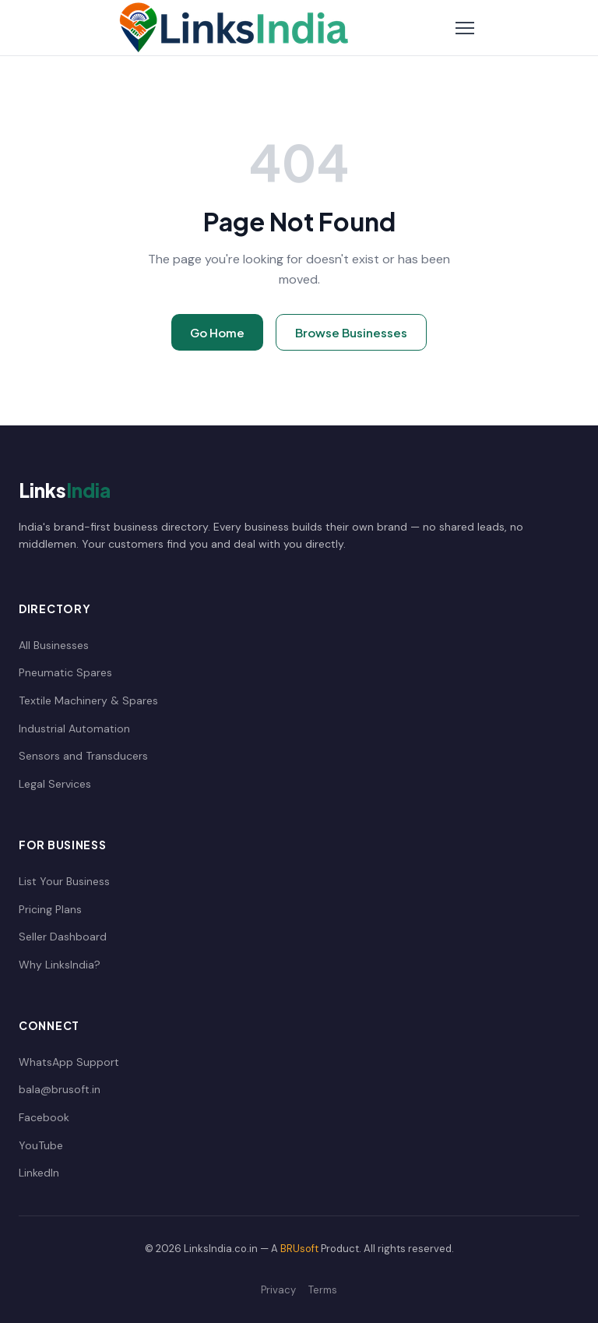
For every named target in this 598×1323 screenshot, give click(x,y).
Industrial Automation (74, 728)
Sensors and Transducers (83, 756)
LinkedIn (39, 1173)
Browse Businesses (351, 332)
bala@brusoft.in (59, 1089)
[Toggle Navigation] (464, 28)
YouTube (41, 1145)
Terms (322, 1290)
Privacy (278, 1290)
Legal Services (55, 784)
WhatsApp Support (69, 1062)
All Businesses (54, 645)
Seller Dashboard (63, 937)
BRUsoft (299, 1248)
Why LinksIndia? (59, 965)
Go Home (217, 332)
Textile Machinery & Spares (88, 700)
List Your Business (64, 881)
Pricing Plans (50, 909)
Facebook (44, 1117)
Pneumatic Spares (65, 672)
